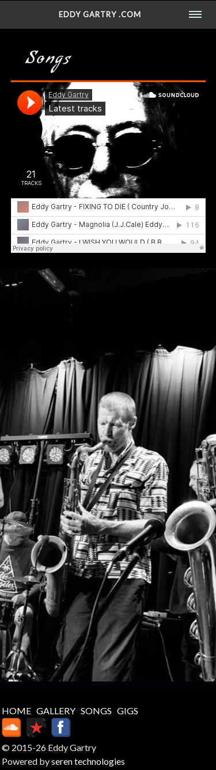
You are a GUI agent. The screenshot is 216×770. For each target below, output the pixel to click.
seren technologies (88, 761)
